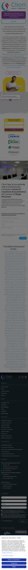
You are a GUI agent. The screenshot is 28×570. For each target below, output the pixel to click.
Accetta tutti (14, 563)
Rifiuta (14, 566)
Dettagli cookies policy (7, 552)
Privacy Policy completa (7, 555)
